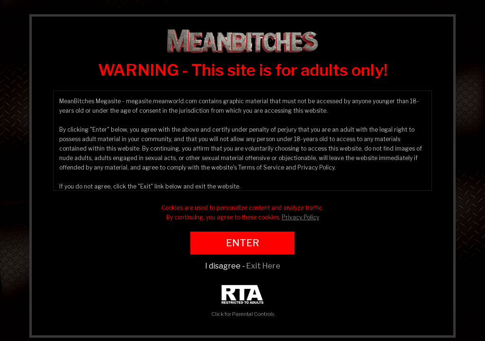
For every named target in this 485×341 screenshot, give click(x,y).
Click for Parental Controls (242, 301)
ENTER (242, 243)
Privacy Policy (300, 217)
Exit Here (263, 265)
